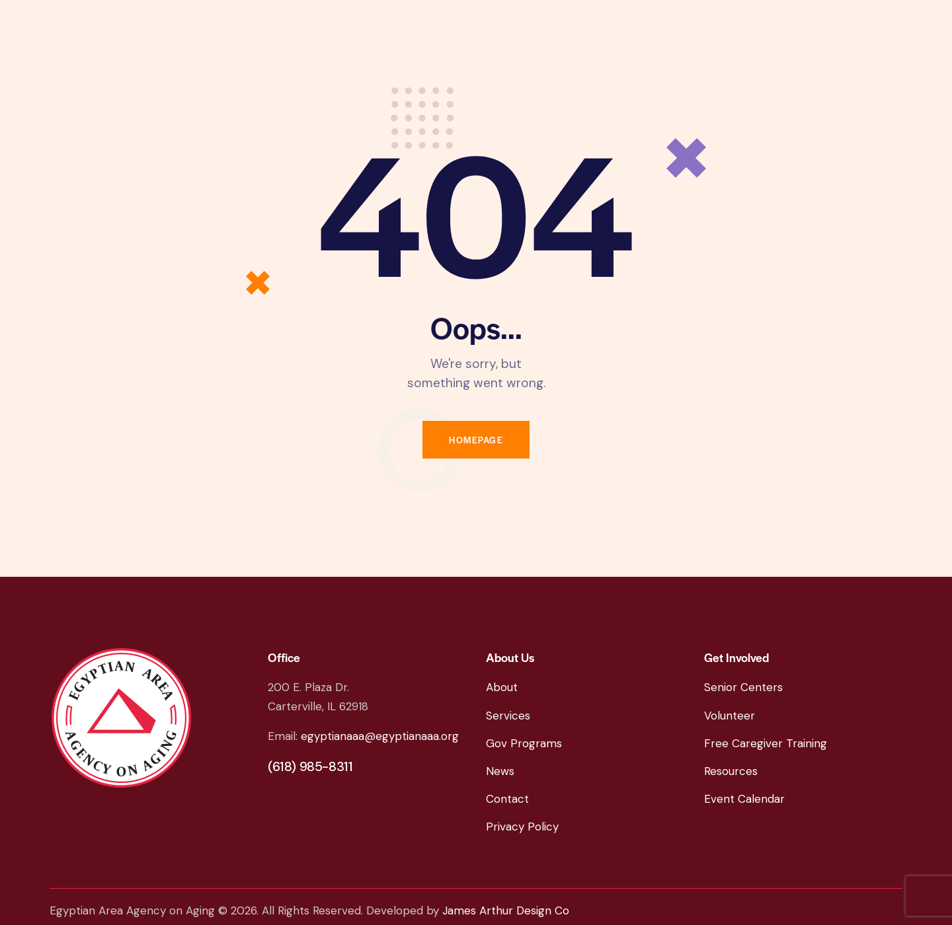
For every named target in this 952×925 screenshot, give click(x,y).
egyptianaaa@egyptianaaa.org (380, 736)
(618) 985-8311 (310, 766)
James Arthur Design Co (505, 910)
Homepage (476, 439)
